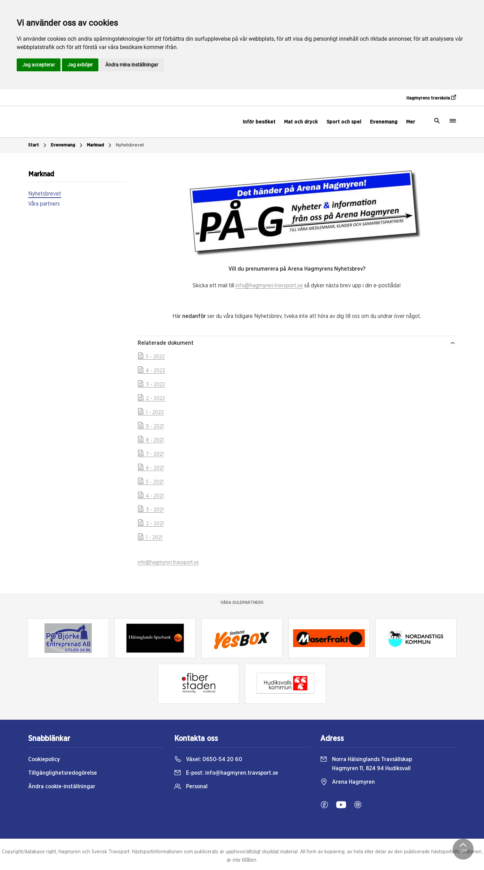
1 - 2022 (151, 412)
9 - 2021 (151, 426)
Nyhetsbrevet (130, 145)
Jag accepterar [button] (38, 64)
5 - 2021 (150, 482)
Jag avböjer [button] (80, 64)
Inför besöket (259, 122)
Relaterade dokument (297, 343)
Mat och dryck (301, 122)
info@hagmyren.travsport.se (269, 285)
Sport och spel (343, 122)
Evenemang (383, 122)
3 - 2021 (151, 510)
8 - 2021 (151, 440)
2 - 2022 (151, 398)
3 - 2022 (151, 384)
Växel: (208, 759)
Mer (410, 122)
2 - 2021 (151, 523)
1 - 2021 (150, 537)
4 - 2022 (151, 370)
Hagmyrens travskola (431, 98)
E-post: (226, 772)
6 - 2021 (151, 468)
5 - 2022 (151, 356)
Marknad (100, 145)
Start (38, 145)
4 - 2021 (151, 496)
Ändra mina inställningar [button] (131, 64)
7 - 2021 (151, 454)
